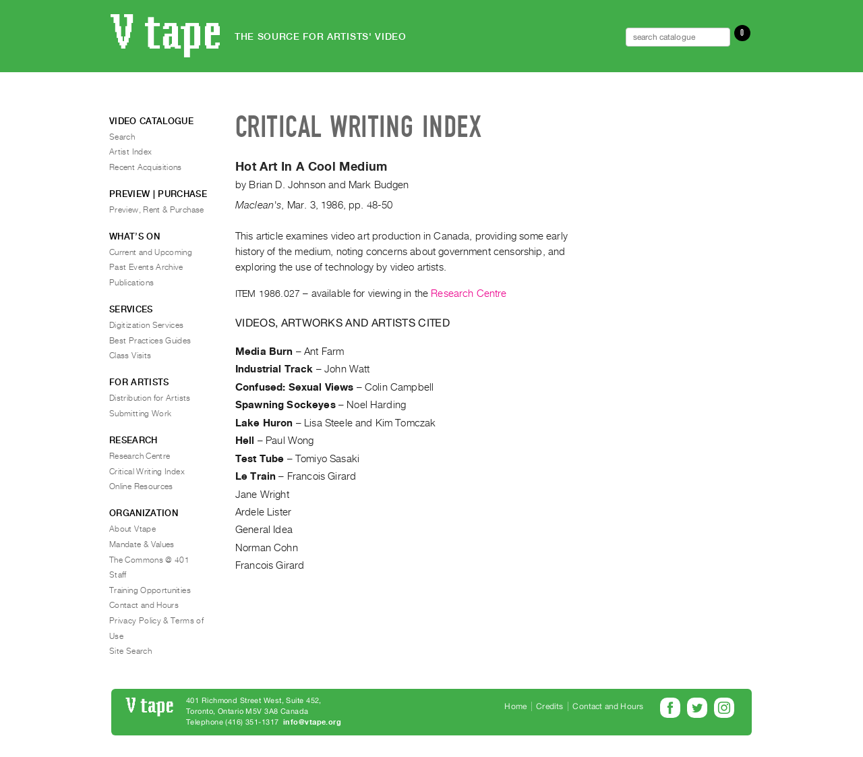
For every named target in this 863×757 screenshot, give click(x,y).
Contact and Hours (144, 605)
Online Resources (141, 486)
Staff (118, 575)
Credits (549, 706)
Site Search (130, 651)
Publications (131, 282)
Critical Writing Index (147, 471)
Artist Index (130, 152)
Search (122, 137)
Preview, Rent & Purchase (156, 210)
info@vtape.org (312, 722)
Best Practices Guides (150, 340)
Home (515, 706)
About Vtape (132, 529)
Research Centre (468, 293)
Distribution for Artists (150, 398)
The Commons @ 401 (149, 560)
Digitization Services (146, 325)
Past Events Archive (146, 267)
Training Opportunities (150, 590)
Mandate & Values (142, 544)
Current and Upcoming (150, 252)
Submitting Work (140, 413)
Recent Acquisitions (145, 167)
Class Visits (130, 355)
